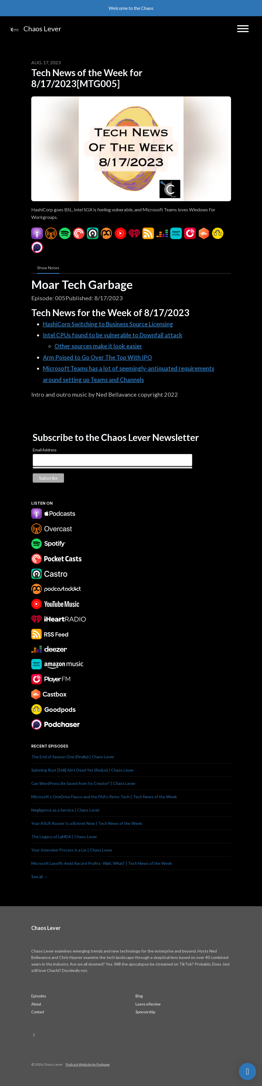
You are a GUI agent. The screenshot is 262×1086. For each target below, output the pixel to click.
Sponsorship (145, 1012)
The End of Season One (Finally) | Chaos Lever (72, 756)
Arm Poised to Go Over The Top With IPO (97, 357)
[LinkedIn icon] (34, 1035)
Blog (139, 996)
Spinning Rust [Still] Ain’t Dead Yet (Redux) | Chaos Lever (82, 770)
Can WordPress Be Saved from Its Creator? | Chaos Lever (83, 783)
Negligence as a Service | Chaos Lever (65, 809)
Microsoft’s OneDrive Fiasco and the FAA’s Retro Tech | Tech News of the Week (104, 796)
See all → (39, 876)
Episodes (38, 996)
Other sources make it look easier (98, 346)
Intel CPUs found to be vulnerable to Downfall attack (112, 335)
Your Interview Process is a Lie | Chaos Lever (71, 849)
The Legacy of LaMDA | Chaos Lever (64, 836)
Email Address (44, 450)
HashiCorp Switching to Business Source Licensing (108, 324)
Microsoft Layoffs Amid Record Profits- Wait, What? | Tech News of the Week (101, 863)
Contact (37, 1012)
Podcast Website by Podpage (88, 1064)
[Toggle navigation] (243, 29)
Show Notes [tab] (48, 267)
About (36, 1004)
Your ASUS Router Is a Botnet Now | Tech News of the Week (86, 823)
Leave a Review (148, 1004)
